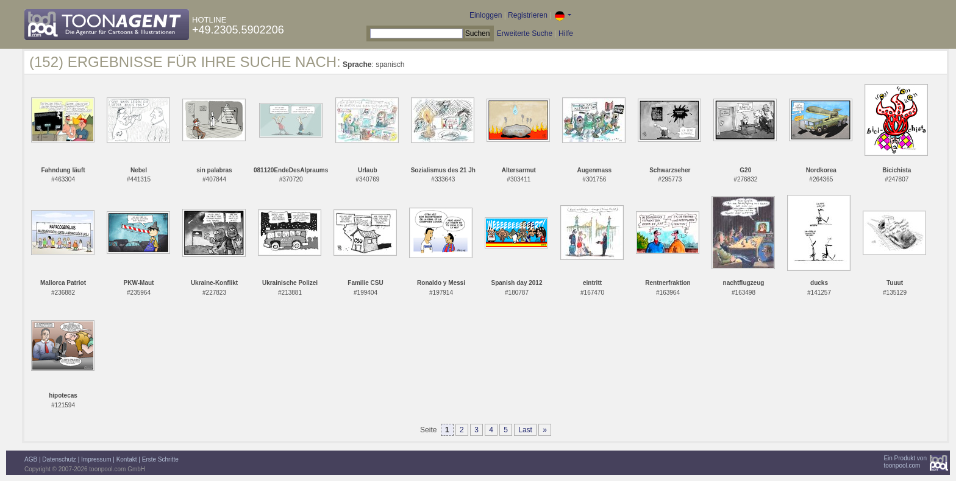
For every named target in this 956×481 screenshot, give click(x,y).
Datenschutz (59, 459)
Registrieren (528, 15)
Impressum (96, 459)
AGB (30, 459)
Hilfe (565, 33)
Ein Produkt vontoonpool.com (905, 462)
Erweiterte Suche (524, 33)
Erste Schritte (160, 459)
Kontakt (126, 459)
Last (525, 430)
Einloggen (485, 15)
